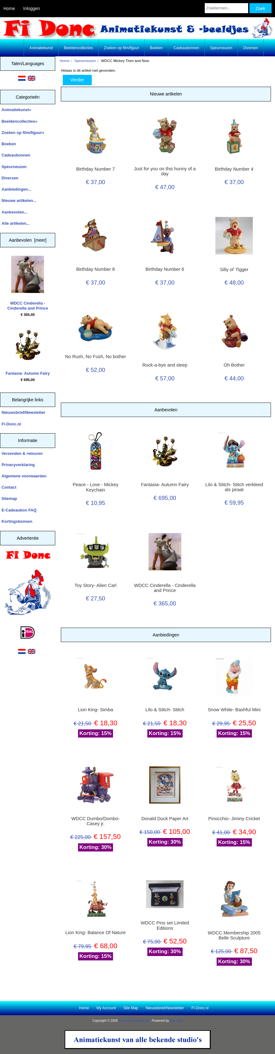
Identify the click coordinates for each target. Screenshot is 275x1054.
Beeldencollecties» (19, 121)
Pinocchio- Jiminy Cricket (234, 818)
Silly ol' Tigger (234, 269)
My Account (106, 1008)
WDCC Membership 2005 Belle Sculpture (234, 935)
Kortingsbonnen (17, 521)
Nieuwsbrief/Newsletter (23, 412)
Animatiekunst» (16, 109)
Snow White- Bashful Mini (234, 709)
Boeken (156, 48)
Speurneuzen (85, 61)
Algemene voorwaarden (24, 476)
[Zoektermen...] (226, 8)
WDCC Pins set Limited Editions (165, 925)
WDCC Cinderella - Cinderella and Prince (27, 283)
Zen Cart (176, 1020)
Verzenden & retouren (22, 453)
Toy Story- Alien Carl (95, 585)
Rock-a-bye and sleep (164, 365)
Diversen (250, 48)
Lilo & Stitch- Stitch (164, 709)
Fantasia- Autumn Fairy (28, 351)
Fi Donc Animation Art (134, 1020)
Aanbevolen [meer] (28, 240)
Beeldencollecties (78, 48)
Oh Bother (234, 365)
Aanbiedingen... (16, 189)
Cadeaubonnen (186, 48)
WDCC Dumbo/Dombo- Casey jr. (95, 821)
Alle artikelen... (16, 223)
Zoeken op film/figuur (121, 48)
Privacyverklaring (18, 464)
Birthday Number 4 (234, 169)
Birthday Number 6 (164, 269)
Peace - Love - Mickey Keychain (96, 487)
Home (9, 8)
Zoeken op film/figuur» (23, 132)
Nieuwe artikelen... (19, 200)
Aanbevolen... (14, 212)
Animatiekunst (41, 48)
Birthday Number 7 (95, 169)
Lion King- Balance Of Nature (96, 932)
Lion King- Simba (95, 709)
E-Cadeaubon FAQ (19, 510)
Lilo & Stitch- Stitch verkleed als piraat (234, 487)
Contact (9, 487)
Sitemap (9, 498)
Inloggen (31, 8)
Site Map (130, 1008)
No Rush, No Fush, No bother (95, 356)
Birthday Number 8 (95, 269)
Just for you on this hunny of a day (165, 171)
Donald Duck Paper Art (165, 818)
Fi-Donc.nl (11, 424)
